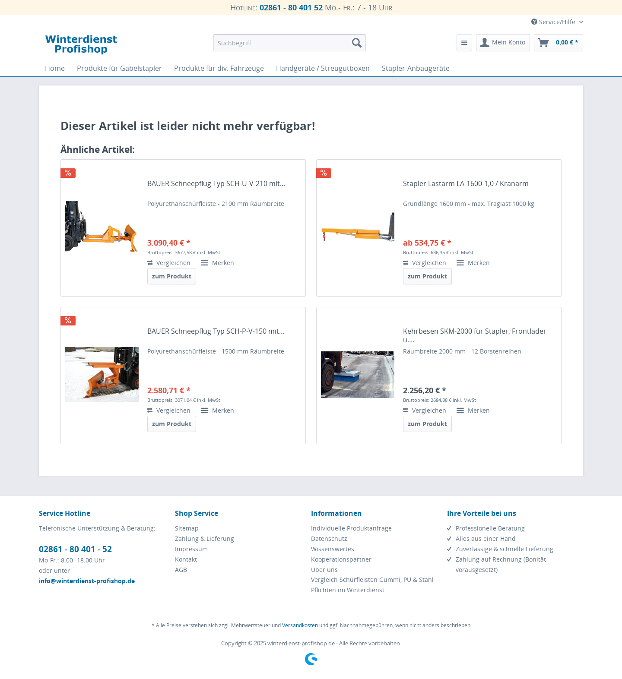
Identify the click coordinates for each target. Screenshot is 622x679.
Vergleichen (168, 263)
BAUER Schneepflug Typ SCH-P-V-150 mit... (215, 331)
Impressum (191, 549)
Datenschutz (329, 538)
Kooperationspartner (341, 559)
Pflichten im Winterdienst (347, 590)
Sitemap (187, 528)
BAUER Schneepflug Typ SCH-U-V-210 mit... (216, 183)
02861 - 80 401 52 (291, 7)
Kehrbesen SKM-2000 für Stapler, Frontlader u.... (474, 335)
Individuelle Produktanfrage (351, 528)
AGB (181, 569)
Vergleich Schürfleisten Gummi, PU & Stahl (372, 579)
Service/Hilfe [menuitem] (554, 22)
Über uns (324, 569)
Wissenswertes (332, 549)
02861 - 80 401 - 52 (75, 549)
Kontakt (186, 559)
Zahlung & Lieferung (204, 538)
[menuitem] (289, 42)
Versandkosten (300, 625)
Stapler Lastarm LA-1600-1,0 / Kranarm (466, 183)
